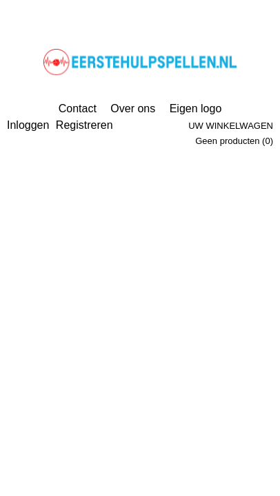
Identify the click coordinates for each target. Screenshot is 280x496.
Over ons (132, 108)
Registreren (84, 125)
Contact (78, 108)
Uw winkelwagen (230, 126)
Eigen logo (196, 108)
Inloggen (28, 125)
